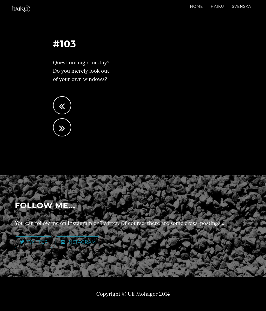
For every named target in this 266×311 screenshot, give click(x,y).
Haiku (217, 6)
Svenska (241, 6)
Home (196, 6)
